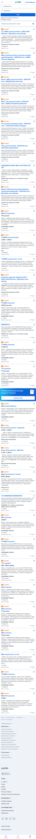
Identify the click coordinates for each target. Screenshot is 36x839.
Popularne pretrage (7, 723)
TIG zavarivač (6, 368)
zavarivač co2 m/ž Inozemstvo (8, 744)
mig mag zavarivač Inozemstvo (8, 733)
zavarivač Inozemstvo (6, 729)
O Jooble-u (4, 782)
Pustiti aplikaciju (30, 2)
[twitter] (10, 818)
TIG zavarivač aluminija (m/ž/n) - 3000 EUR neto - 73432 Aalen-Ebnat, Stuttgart (16, 125)
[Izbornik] (2, 2)
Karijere (3, 787)
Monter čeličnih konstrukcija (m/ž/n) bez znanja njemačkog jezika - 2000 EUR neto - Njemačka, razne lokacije (16, 191)
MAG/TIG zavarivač (8, 213)
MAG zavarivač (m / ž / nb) (10, 654)
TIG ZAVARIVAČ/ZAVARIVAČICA (11, 496)
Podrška (3, 789)
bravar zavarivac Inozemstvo (8, 735)
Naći (18, 14)
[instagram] (6, 818)
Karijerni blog (4, 813)
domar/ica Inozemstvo (6, 738)
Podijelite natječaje (6, 801)
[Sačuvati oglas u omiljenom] (34, 29)
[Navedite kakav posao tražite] (18, 6)
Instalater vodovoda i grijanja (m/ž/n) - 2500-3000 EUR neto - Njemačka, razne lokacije (14, 279)
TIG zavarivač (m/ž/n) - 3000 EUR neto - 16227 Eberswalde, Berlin (14, 147)
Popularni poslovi (5, 755)
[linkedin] (14, 818)
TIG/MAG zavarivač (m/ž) (9, 237)
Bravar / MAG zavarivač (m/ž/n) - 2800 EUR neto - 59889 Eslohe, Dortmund (15, 80)
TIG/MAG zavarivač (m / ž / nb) (11, 259)
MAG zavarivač (6, 517)
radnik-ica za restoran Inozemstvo (9, 749)
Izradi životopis (18, 398)
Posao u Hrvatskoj (6, 792)
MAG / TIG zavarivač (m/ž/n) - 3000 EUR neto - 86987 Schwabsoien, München (14, 102)
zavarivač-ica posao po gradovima (10, 794)
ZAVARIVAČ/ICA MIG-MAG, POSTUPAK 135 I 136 (16, 166)
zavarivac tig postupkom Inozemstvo (10, 746)
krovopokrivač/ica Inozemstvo (8, 740)
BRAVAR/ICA (5, 324)
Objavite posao (5, 803)
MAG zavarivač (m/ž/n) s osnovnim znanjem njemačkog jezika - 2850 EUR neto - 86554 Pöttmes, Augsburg (16, 57)
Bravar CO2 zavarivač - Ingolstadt (12, 428)
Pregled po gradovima (6, 757)
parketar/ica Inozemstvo (7, 742)
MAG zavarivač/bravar (8, 406)
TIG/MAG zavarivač (8, 303)
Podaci (3, 784)
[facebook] (2, 818)
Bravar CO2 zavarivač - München (12, 450)
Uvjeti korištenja (5, 826)
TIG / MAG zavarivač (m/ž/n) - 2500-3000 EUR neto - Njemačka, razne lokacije (15, 32)
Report (32, 48)
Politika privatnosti (6, 829)
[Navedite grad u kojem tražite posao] (18, 11)
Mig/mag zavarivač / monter (11, 474)
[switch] (33, 24)
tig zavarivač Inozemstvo (7, 731)
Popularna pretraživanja (7, 810)
